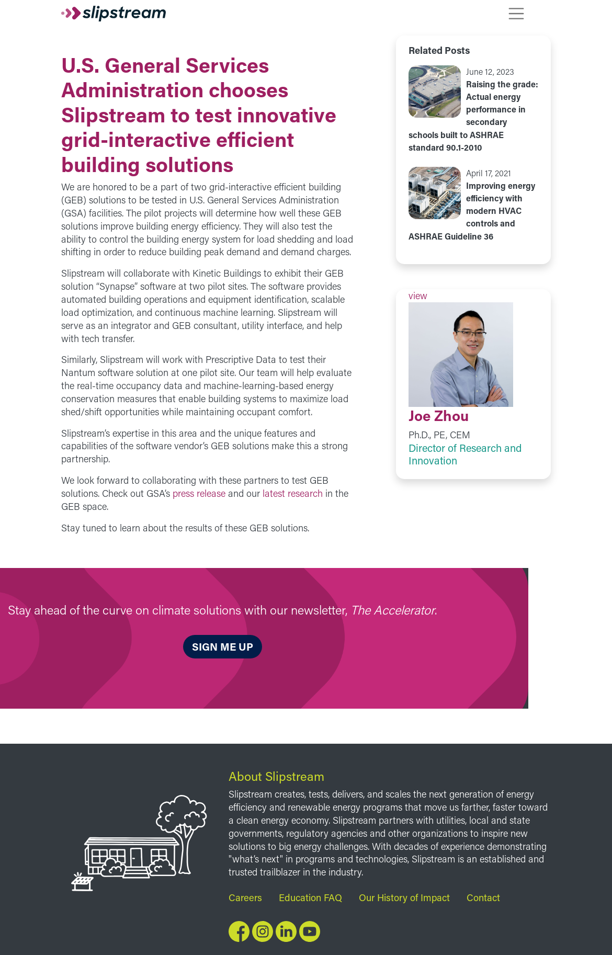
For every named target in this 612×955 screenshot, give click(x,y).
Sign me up (222, 646)
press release (199, 493)
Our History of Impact (404, 897)
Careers (245, 897)
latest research (293, 493)
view (473, 109)
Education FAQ (310, 897)
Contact (483, 897)
